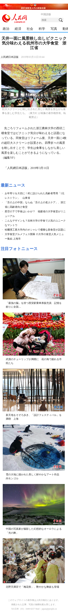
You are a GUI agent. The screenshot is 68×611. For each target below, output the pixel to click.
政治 (6, 29)
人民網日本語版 (9, 57)
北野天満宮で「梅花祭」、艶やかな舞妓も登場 (32, 587)
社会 (30, 29)
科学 (42, 29)
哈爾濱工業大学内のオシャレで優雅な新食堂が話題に (35, 229)
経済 (18, 29)
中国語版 (46, 14)
